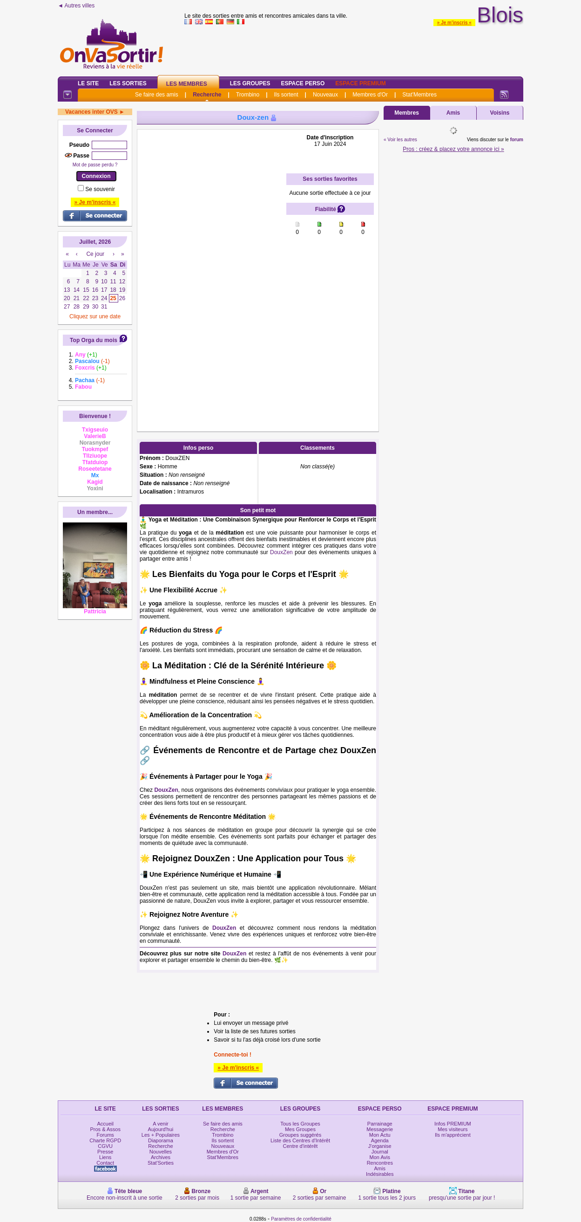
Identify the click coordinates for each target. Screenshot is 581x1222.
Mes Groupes (300, 1129)
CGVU (105, 1146)
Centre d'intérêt (300, 1146)
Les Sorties (127, 83)
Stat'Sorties (161, 1163)
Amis (453, 113)
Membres (406, 113)
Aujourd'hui (161, 1129)
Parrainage (379, 1123)
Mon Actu (380, 1135)
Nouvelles (160, 1151)
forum (516, 139)
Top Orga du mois (93, 340)
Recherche (207, 94)
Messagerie (379, 1129)
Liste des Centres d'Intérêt (300, 1140)
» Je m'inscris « (454, 22)
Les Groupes (250, 83)
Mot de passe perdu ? (95, 164)
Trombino (247, 94)
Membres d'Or (370, 94)
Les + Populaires (161, 1135)
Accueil (105, 1123)
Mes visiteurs (452, 1129)
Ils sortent (286, 94)
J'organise (380, 1146)
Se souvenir (100, 189)
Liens (105, 1157)
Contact (105, 1163)
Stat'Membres (419, 94)
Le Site (88, 83)
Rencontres (380, 1163)
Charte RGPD (105, 1140)
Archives (160, 1157)
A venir (161, 1123)
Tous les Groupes (300, 1123)
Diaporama (160, 1140)
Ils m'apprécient (453, 1135)
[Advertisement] (212, 274)
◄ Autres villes (76, 5)
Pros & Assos (105, 1129)
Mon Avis (380, 1157)
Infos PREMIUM (452, 1123)
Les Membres (186, 84)
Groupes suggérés (300, 1135)
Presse (105, 1151)
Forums (105, 1135)
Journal (380, 1151)
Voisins (500, 113)
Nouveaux (325, 94)
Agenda (380, 1140)
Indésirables (379, 1174)
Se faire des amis (156, 94)
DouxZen (281, 552)
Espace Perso (302, 83)
